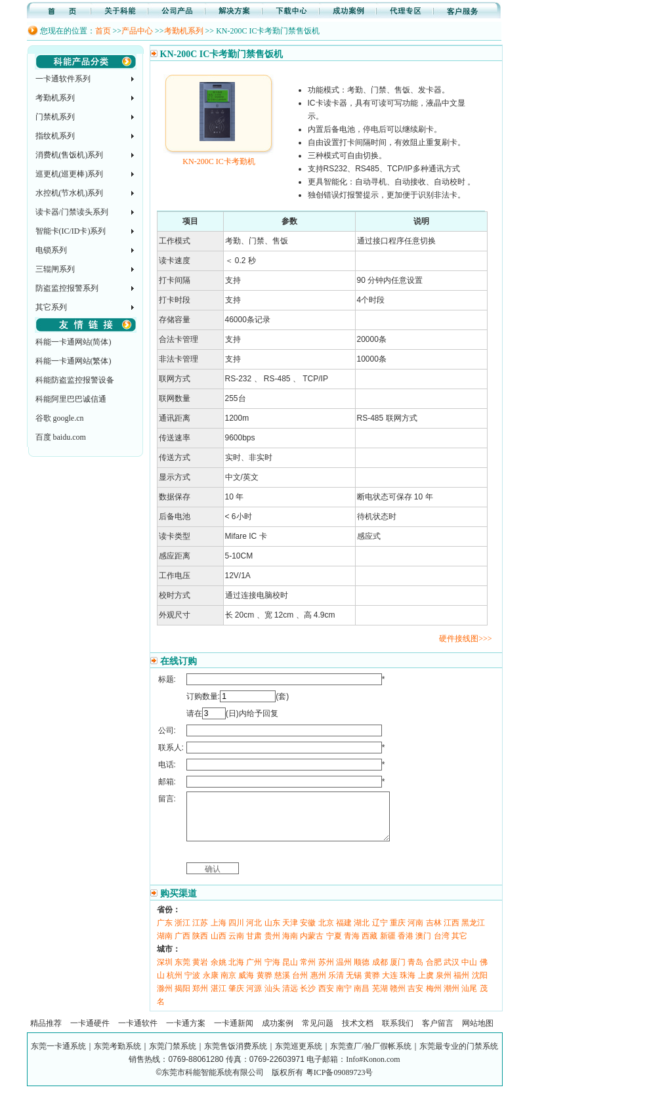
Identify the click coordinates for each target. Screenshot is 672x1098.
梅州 (434, 998)
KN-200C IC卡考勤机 (218, 157)
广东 (165, 932)
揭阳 (182, 998)
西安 (326, 998)
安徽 (308, 932)
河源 (254, 998)
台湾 (442, 945)
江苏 (200, 932)
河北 (254, 932)
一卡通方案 (185, 1033)
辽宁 (380, 932)
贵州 (272, 945)
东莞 (182, 972)
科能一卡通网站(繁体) (73, 361)
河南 (415, 932)
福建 (344, 932)
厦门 (398, 972)
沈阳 (480, 985)
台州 (300, 985)
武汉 (451, 972)
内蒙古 (312, 945)
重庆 (398, 932)
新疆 (388, 945)
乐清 (336, 985)
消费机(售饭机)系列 (69, 154)
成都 (380, 972)
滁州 (165, 998)
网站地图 (478, 1033)
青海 (352, 945)
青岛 (415, 972)
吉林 (434, 932)
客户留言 (437, 1033)
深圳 (165, 972)
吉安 (415, 998)
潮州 (451, 998)
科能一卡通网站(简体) (73, 342)
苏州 (326, 972)
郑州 (200, 998)
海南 (290, 945)
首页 (103, 30)
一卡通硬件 (90, 1033)
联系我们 (397, 1033)
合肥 (434, 972)
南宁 (344, 998)
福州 (461, 985)
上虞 (426, 985)
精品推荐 (46, 1033)
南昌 (361, 998)
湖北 (361, 932)
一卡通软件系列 (63, 78)
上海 (218, 932)
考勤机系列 (183, 30)
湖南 (165, 945)
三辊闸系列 (55, 269)
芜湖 (380, 998)
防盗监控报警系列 (66, 288)
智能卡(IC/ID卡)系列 (70, 231)
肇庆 (236, 998)
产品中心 (137, 30)
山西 (218, 945)
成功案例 (277, 1033)
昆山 (290, 972)
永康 (211, 985)
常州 (308, 972)
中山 (469, 972)
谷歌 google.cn (59, 418)
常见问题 (317, 1033)
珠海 (407, 985)
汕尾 (469, 998)
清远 (290, 998)
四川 (236, 932)
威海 (246, 985)
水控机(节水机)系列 (69, 193)
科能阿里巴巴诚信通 (70, 399)
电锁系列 (51, 250)
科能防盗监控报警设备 (74, 380)
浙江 (182, 932)
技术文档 (357, 1033)
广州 (254, 972)
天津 (290, 932)
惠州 (318, 985)
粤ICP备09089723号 (339, 1082)
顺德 (361, 972)
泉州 (444, 985)
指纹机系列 (55, 135)
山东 (272, 932)
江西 (451, 932)
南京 (228, 985)
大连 (390, 985)
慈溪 (282, 985)
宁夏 (334, 945)
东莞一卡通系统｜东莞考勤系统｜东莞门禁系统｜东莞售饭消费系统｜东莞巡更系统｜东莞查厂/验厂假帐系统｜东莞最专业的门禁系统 (264, 1056)
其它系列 (51, 307)
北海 (236, 972)
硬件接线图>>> (465, 638)
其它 (459, 945)
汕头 (272, 998)
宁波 (192, 985)
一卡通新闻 (233, 1033)
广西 (182, 945)
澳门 (423, 945)
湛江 (218, 998)
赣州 (398, 998)
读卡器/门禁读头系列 (71, 212)
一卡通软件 (138, 1033)
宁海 (272, 972)
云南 (236, 945)
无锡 (354, 985)
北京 (326, 932)
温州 (344, 972)
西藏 (369, 945)
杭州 (174, 985)
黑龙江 (473, 932)
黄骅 (264, 985)
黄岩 (200, 972)
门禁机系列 (55, 116)
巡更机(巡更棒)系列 (69, 174)
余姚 (218, 972)
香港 (405, 945)
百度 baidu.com (60, 437)
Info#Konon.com (373, 1069)
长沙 (308, 998)
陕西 (200, 945)
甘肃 (254, 945)
